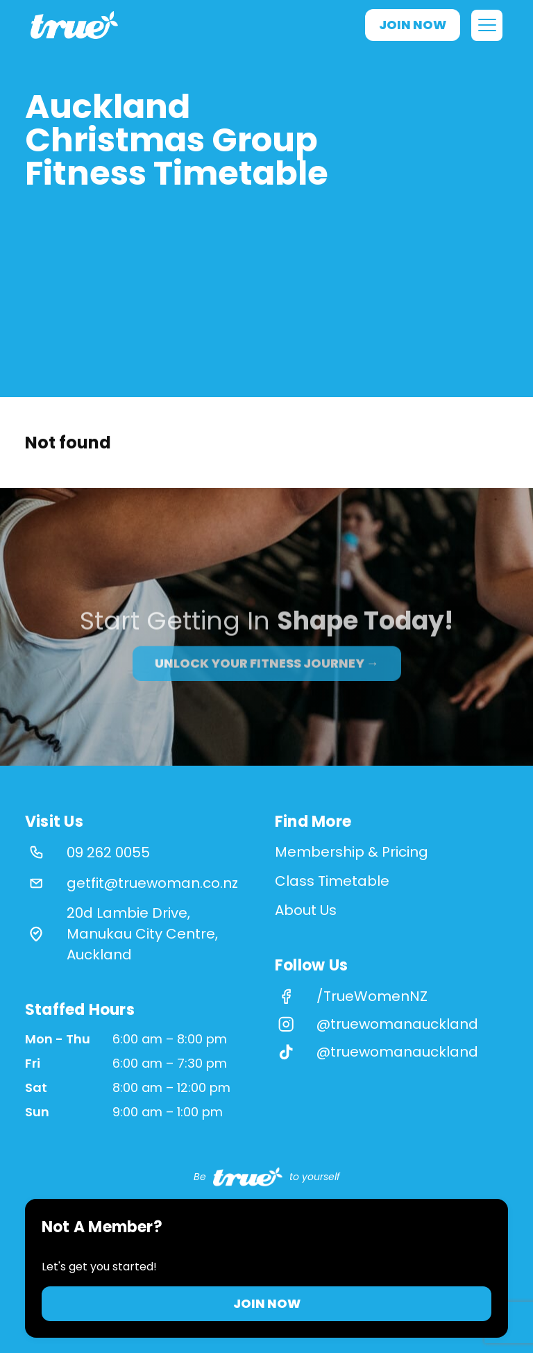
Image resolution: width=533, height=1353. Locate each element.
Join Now (412, 24)
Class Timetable (332, 881)
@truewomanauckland (397, 1024)
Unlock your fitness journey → (267, 677)
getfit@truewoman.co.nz (152, 883)
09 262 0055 (108, 852)
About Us (306, 910)
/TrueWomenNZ (372, 996)
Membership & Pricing (351, 852)
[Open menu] (486, 25)
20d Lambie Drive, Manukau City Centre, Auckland (142, 933)
